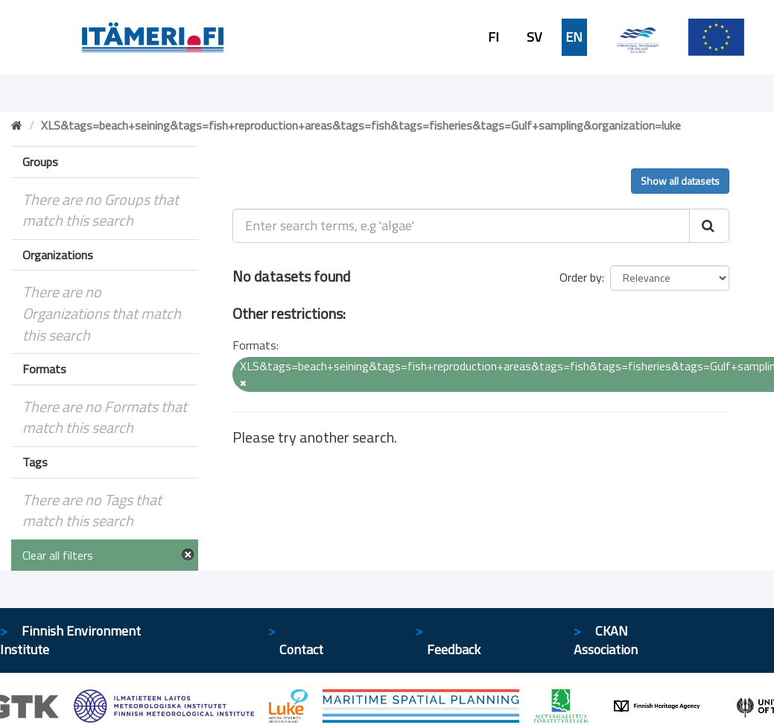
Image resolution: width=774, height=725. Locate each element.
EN (574, 37)
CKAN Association (606, 640)
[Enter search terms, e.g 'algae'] (461, 226)
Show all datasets (680, 181)
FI (493, 37)
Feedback (453, 649)
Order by (580, 277)
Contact (301, 649)
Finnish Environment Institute (70, 640)
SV (534, 37)
